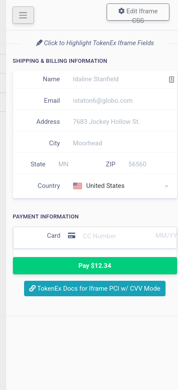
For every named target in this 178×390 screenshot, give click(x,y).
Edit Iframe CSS (137, 14)
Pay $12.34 (94, 266)
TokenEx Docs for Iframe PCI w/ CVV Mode (94, 288)
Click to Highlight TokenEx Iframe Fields (95, 43)
